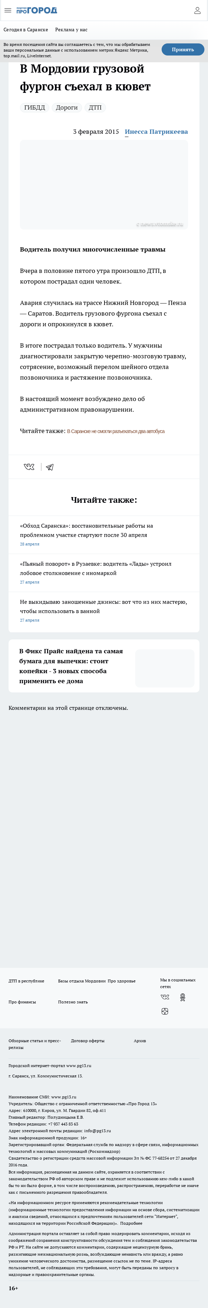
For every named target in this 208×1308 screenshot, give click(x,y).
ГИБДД (34, 107)
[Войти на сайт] (197, 10)
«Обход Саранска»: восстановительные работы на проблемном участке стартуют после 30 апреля (104, 535)
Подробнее (131, 1223)
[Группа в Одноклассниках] (183, 997)
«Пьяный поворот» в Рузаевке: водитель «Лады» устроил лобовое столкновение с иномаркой (104, 573)
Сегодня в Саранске (26, 29)
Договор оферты (88, 1040)
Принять (183, 49)
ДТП (95, 107)
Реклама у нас (71, 29)
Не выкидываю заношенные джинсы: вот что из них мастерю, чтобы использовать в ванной (104, 611)
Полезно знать (73, 1001)
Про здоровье (122, 980)
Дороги (67, 107)
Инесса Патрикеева (156, 131)
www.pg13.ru (78, 1065)
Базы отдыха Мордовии (82, 980)
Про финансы (22, 1001)
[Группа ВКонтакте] (165, 997)
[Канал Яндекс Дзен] (165, 1011)
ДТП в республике (26, 980)
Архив (140, 1040)
